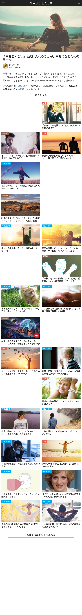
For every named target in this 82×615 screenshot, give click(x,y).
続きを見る (41, 95)
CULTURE (5, 133)
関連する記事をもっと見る (41, 534)
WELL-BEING (6, 163)
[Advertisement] (41, 576)
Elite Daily (22, 85)
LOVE (44, 103)
